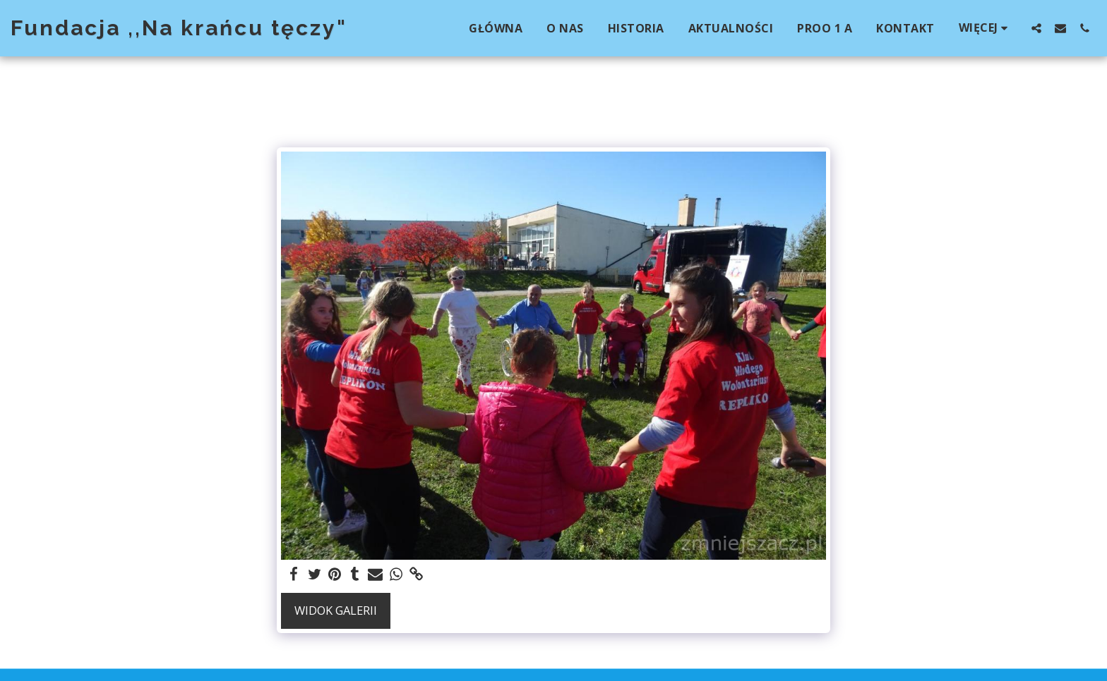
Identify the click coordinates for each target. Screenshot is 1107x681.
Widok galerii (335, 610)
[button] (1036, 28)
